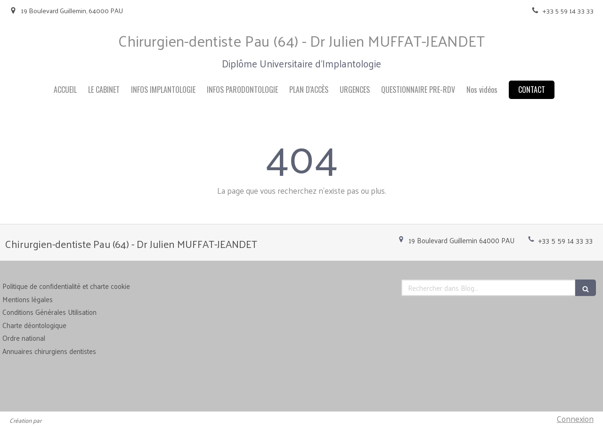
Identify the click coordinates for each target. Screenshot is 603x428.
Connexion (575, 419)
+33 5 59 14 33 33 (565, 240)
